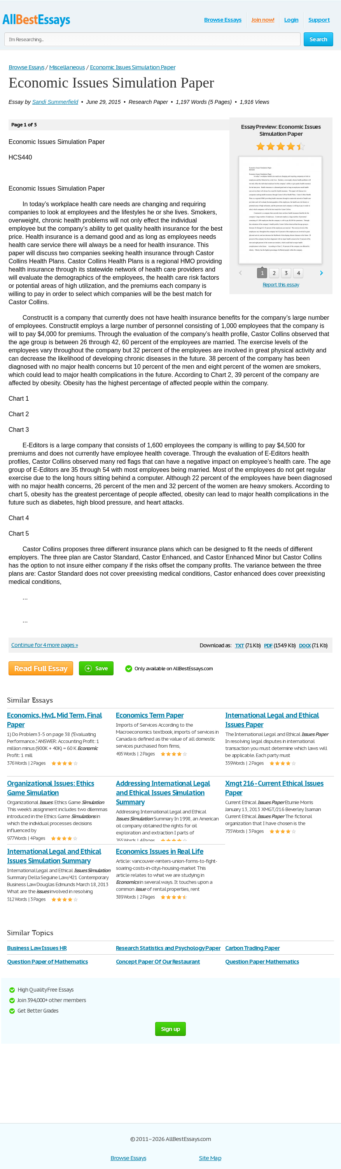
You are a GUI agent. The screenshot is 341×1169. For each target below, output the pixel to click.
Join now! (263, 19)
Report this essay (281, 284)
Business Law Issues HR (36, 948)
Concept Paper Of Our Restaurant (158, 961)
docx (305, 644)
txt (239, 644)
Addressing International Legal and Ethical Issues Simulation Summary (163, 792)
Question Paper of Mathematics (47, 961)
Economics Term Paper (149, 715)
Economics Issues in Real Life (159, 851)
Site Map (210, 1158)
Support (319, 19)
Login (291, 19)
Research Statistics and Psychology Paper (168, 948)
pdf (268, 644)
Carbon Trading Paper (252, 948)
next (322, 273)
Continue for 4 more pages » (44, 644)
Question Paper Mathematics (262, 961)
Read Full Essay (40, 668)
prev (240, 273)
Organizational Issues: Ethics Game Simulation (50, 788)
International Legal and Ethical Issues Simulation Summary (54, 856)
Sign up (170, 1028)
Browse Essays (222, 19)
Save (96, 668)
